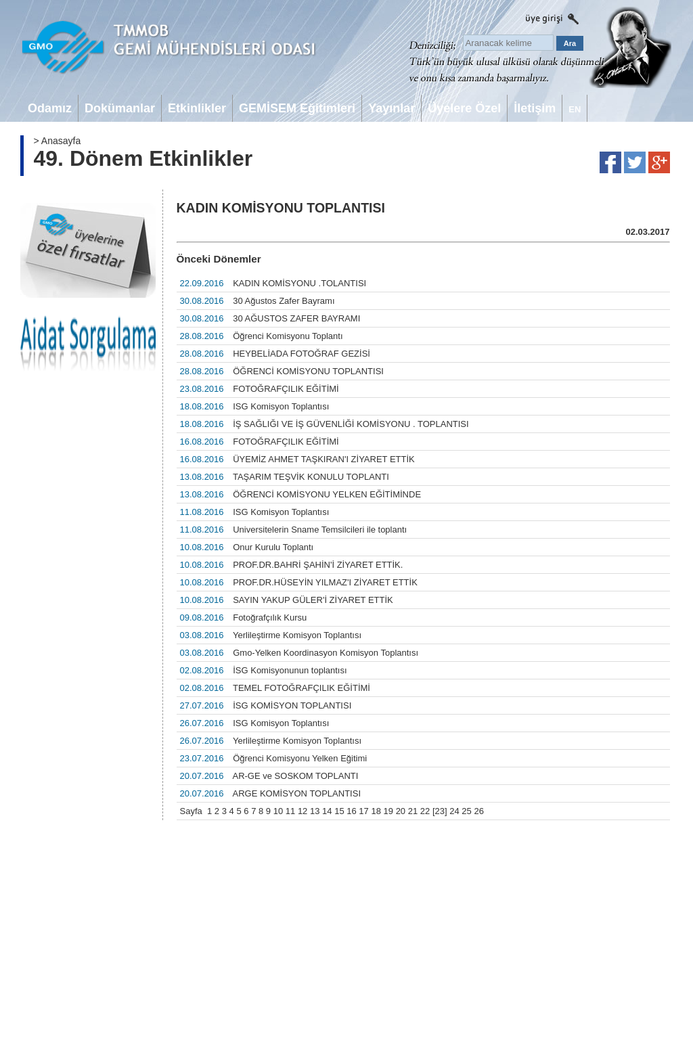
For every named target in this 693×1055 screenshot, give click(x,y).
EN (574, 109)
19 (388, 811)
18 (375, 811)
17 (363, 811)
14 (327, 811)
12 (302, 811)
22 (425, 811)
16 (351, 811)
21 (413, 811)
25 (466, 811)
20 (400, 811)
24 (454, 811)
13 (314, 811)
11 (290, 811)
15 (339, 811)
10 (278, 811)
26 (478, 811)
